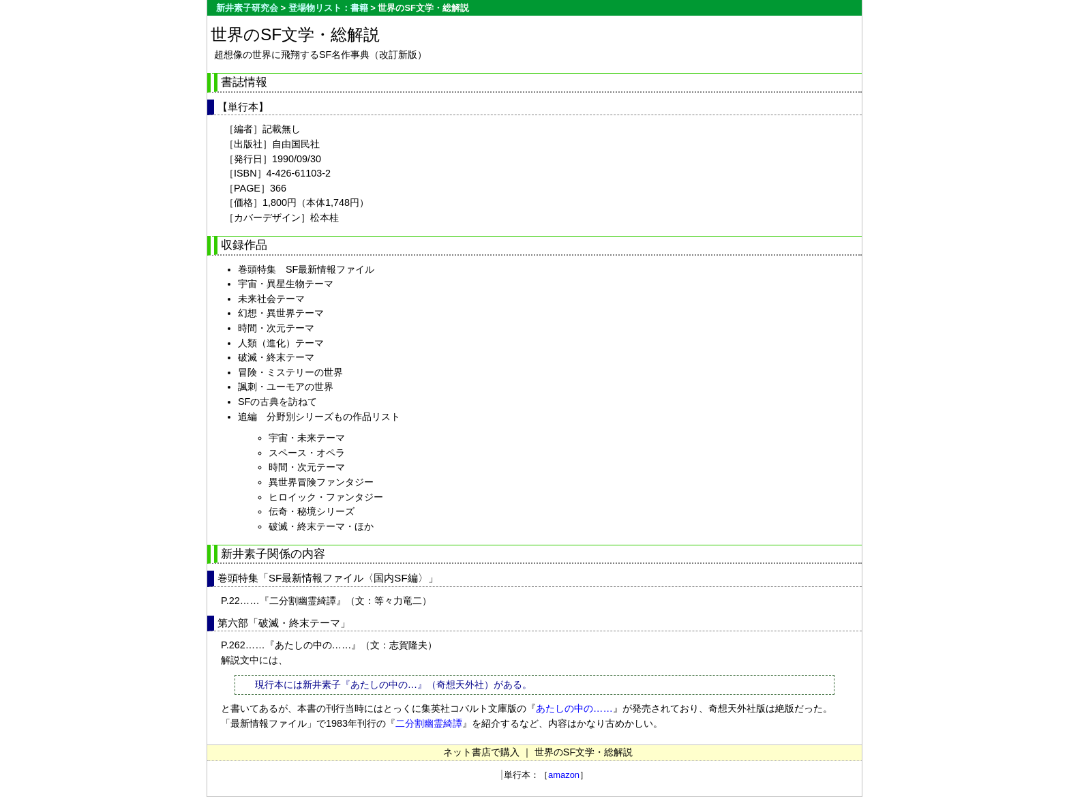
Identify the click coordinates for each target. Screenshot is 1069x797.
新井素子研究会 (247, 8)
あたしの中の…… (574, 708)
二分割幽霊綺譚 (428, 723)
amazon (563, 775)
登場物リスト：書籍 (328, 8)
